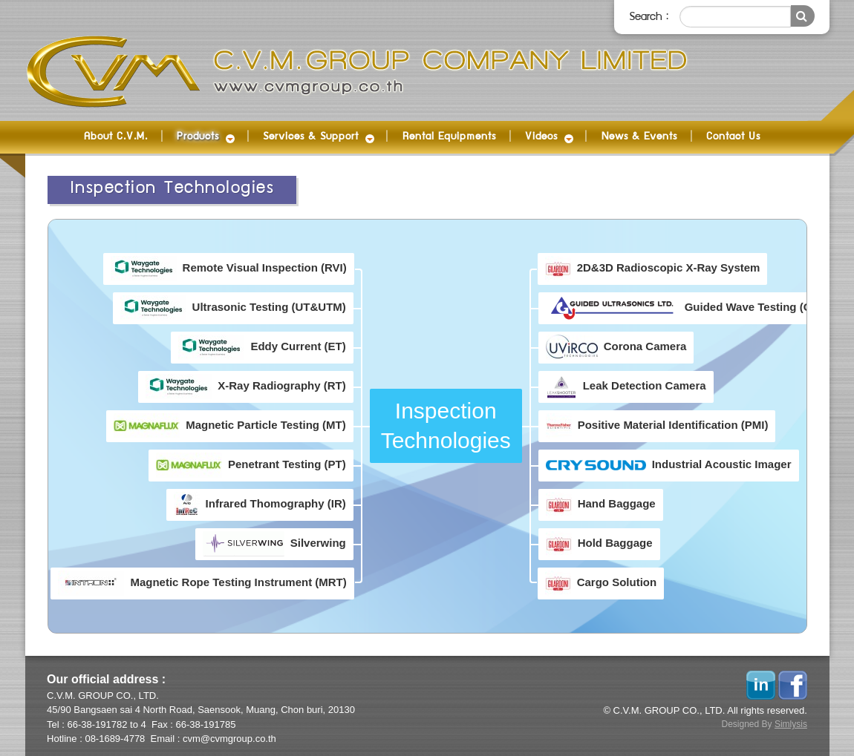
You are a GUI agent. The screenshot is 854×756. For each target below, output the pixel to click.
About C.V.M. (116, 137)
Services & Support (311, 137)
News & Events (639, 137)
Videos (541, 137)
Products (198, 137)
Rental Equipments (449, 137)
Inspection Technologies (172, 189)
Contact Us (733, 137)
